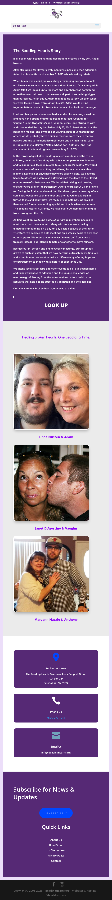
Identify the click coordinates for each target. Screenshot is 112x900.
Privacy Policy (56, 855)
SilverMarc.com (56, 895)
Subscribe (55, 812)
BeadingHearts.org (57, 890)
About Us (56, 840)
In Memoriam (56, 850)
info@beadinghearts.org (56, 752)
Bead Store (56, 845)
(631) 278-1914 (56, 717)
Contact (56, 860)
